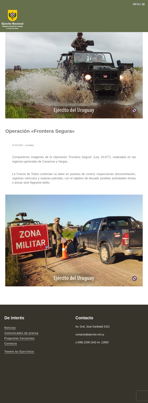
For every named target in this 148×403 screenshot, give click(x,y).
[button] (138, 4)
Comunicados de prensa (21, 333)
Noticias (10, 327)
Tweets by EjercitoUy (19, 351)
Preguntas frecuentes (19, 338)
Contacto (10, 343)
